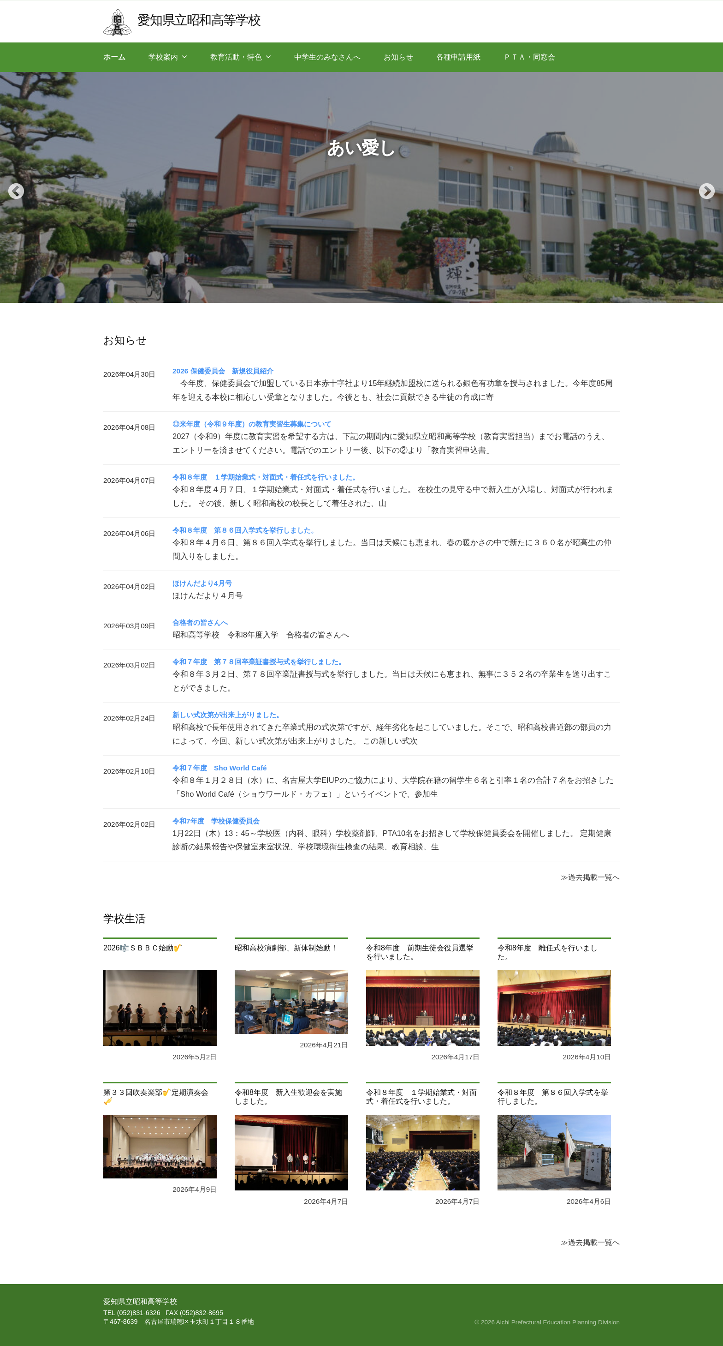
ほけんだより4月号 (204, 583)
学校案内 (163, 57)
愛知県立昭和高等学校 (200, 19)
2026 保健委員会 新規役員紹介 (225, 371)
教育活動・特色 (236, 57)
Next (702, 187)
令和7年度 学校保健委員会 (218, 821)
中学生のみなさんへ (327, 57)
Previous (11, 187)
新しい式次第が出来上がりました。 (231, 715)
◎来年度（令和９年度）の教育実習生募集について (257, 424)
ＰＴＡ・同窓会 (529, 57)
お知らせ (398, 57)
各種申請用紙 (458, 57)
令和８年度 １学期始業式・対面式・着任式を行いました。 (272, 477)
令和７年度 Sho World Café (222, 768)
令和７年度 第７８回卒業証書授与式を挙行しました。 (264, 662)
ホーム (114, 57)
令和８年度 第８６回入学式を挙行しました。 (249, 530)
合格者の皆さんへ (201, 622)
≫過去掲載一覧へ (590, 877)
